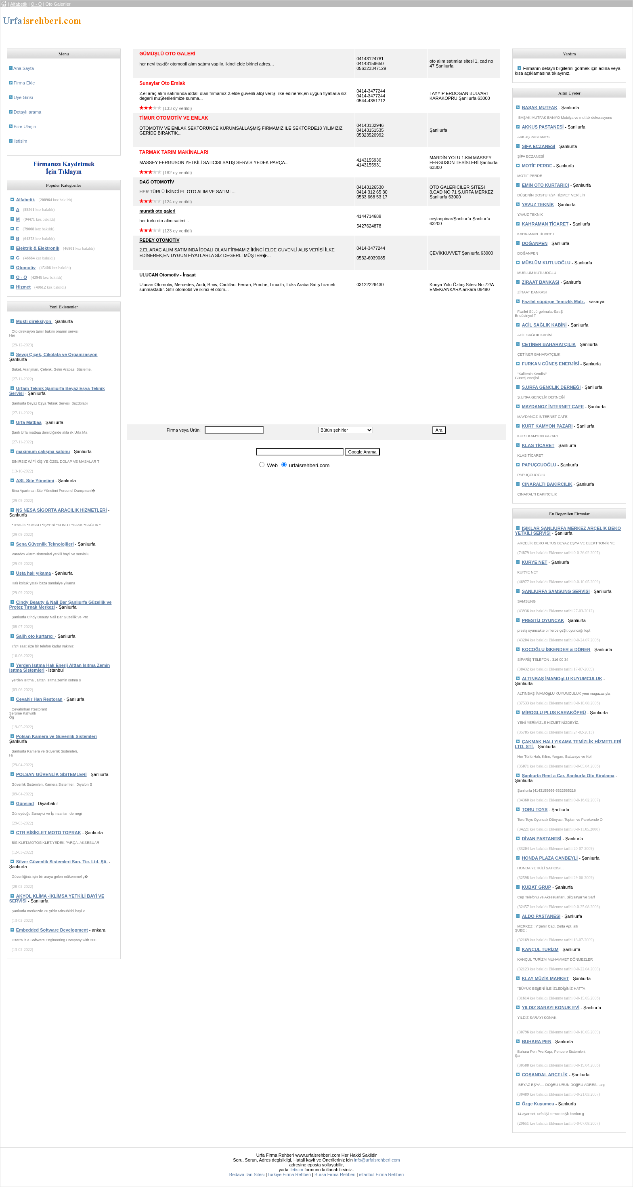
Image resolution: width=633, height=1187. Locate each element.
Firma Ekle (24, 82)
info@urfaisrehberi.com (377, 1159)
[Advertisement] (278, 25)
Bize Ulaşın (25, 126)
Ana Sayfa (23, 68)
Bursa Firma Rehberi (334, 1174)
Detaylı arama (27, 112)
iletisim (20, 141)
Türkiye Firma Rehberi (289, 1174)
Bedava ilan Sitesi (246, 1174)
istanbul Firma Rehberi (381, 1174)
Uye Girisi (23, 97)
